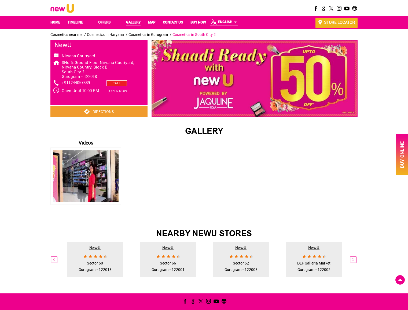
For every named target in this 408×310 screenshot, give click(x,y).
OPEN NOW (118, 91)
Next (354, 260)
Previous (54, 260)
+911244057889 (76, 82)
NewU (95, 247)
